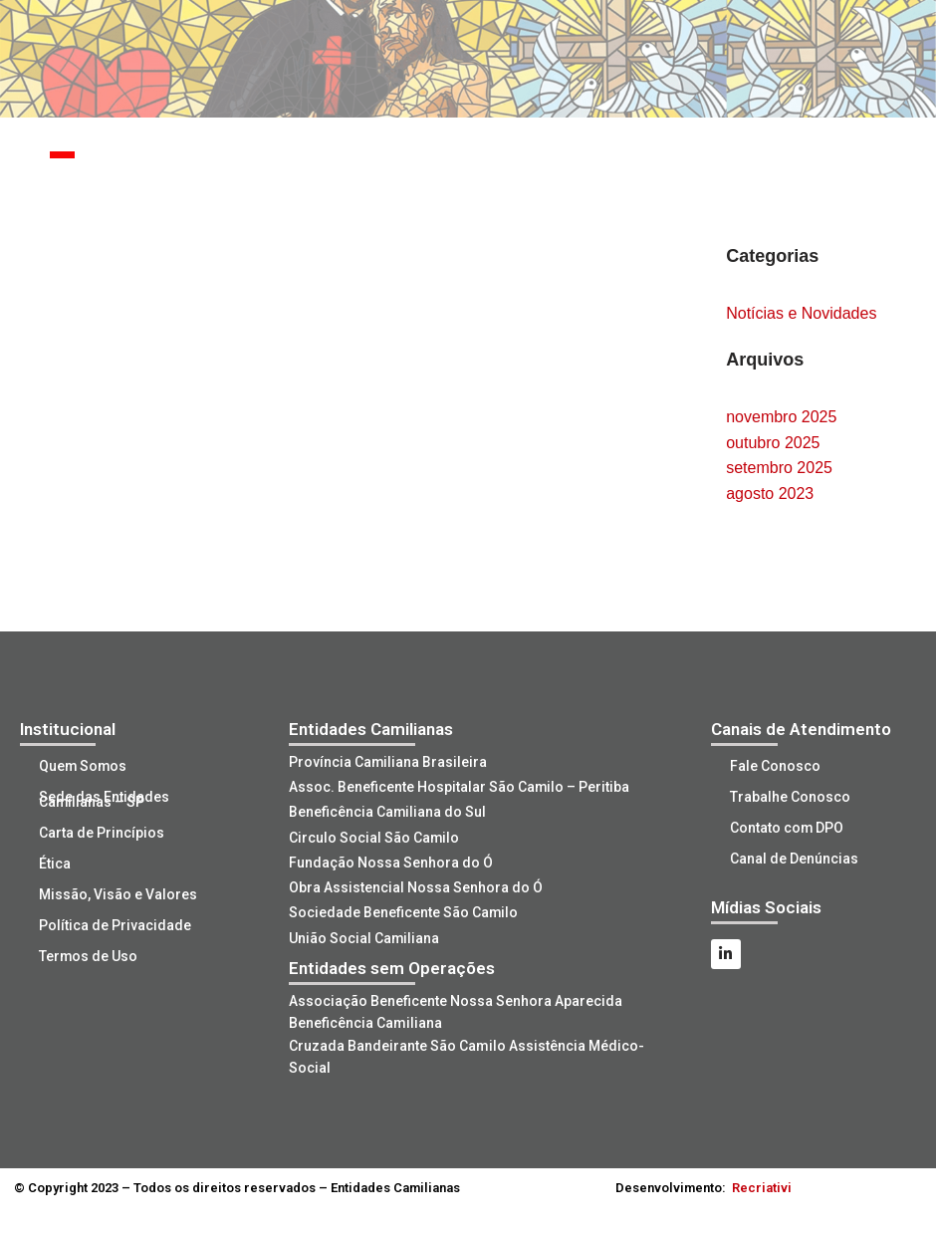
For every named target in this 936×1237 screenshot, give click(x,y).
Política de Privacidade (116, 925)
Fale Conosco (776, 766)
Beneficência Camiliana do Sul (388, 812)
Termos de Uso (89, 956)
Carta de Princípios (102, 833)
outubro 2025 (772, 442)
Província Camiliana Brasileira (388, 762)
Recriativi (762, 1185)
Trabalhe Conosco (791, 797)
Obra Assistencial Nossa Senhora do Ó (416, 886)
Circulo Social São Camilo (374, 837)
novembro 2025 (781, 416)
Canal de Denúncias (795, 858)
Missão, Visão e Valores (119, 894)
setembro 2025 (779, 467)
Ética (56, 863)
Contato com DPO (788, 828)
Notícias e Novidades (801, 313)
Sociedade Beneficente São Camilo (404, 911)
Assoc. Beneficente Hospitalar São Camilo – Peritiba (459, 787)
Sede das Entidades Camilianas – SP (105, 799)
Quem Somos (84, 766)
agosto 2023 (770, 493)
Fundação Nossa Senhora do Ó (391, 861)
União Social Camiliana (364, 936)
